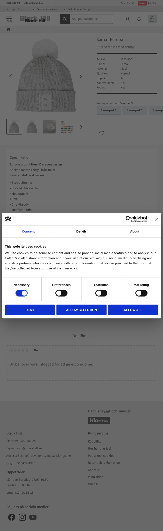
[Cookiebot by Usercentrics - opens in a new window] (128, 219)
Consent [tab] (28, 231)
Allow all (133, 310)
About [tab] (134, 231)
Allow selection (81, 310)
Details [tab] (81, 231)
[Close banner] (156, 218)
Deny (29, 310)
